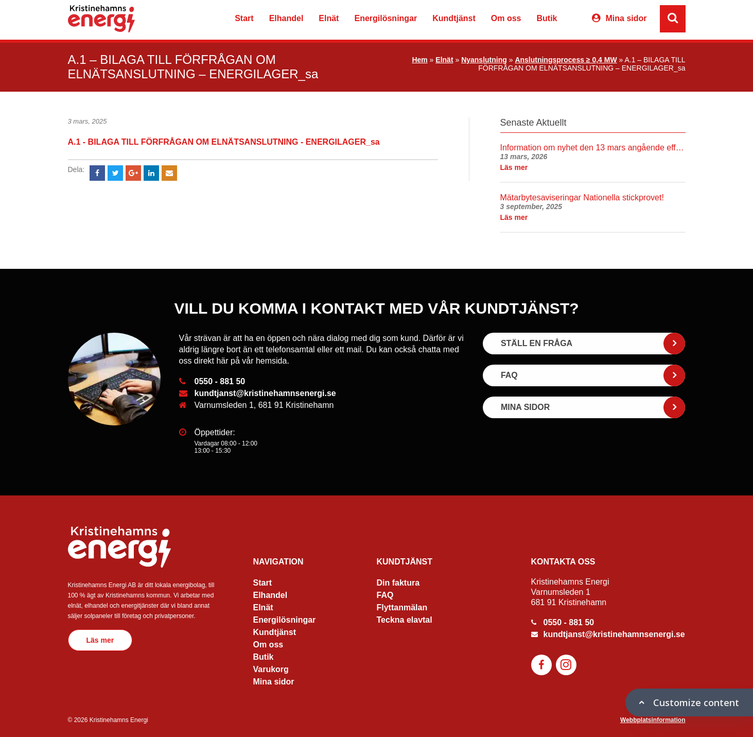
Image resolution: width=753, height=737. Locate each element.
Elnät (329, 18)
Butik (546, 18)
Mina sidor (625, 18)
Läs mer (100, 640)
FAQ (385, 595)
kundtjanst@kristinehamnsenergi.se (265, 393)
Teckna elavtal (404, 619)
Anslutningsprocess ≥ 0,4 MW (566, 60)
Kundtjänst (454, 18)
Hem (419, 60)
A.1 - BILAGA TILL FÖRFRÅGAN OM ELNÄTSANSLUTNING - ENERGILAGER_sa (224, 142)
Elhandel (286, 18)
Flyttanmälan (402, 607)
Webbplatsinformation (652, 720)
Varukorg (573, 20)
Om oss (506, 18)
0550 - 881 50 (220, 381)
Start (244, 18)
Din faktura (398, 582)
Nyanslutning (484, 60)
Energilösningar (385, 18)
